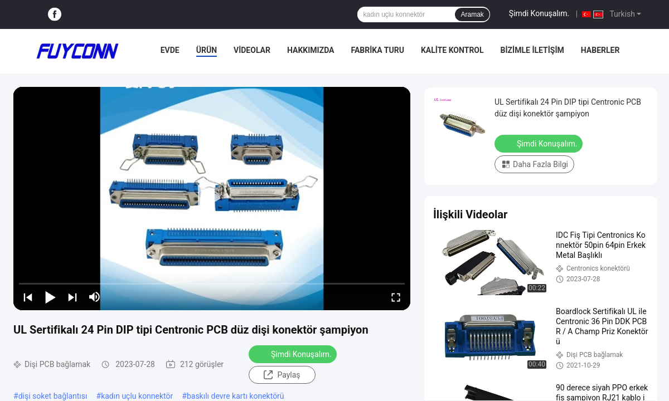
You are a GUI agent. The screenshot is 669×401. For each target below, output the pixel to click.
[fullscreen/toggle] (396, 296)
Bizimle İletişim (532, 50)
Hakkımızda (310, 50)
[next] (72, 296)
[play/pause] (50, 296)
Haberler (600, 50)
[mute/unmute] (95, 296)
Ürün (206, 50)
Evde (170, 50)
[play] (212, 198)
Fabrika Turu (377, 50)
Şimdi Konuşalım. (539, 13)
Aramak (471, 14)
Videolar (252, 50)
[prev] (28, 296)
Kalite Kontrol (452, 50)
